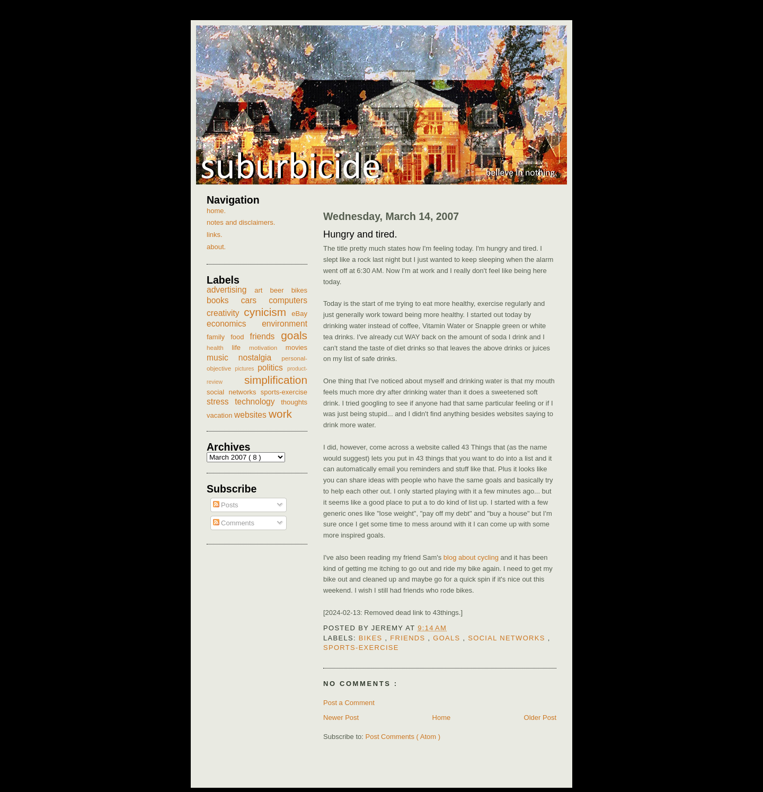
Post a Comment (349, 703)
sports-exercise (361, 648)
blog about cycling (471, 557)
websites (251, 414)
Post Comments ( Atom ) (403, 737)
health (219, 347)
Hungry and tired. (360, 234)
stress (221, 401)
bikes (372, 638)
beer (280, 290)
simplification (275, 380)
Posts (225, 505)
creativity (225, 313)
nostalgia (259, 357)
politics (272, 367)
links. (215, 235)
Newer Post (341, 717)
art (262, 290)
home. (216, 211)
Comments (233, 523)
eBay (299, 314)
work (280, 414)
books (224, 300)
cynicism (267, 312)
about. (216, 247)
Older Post (540, 717)
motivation (267, 347)
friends (409, 638)
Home (441, 717)
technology (258, 401)
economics (234, 323)
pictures (246, 369)
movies (296, 347)
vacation (220, 415)
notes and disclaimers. (241, 222)
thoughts (294, 402)
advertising (230, 289)
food (240, 337)
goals (448, 638)
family (218, 337)
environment (284, 323)
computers (288, 300)
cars (255, 300)
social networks (507, 638)
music (222, 357)
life (240, 347)
